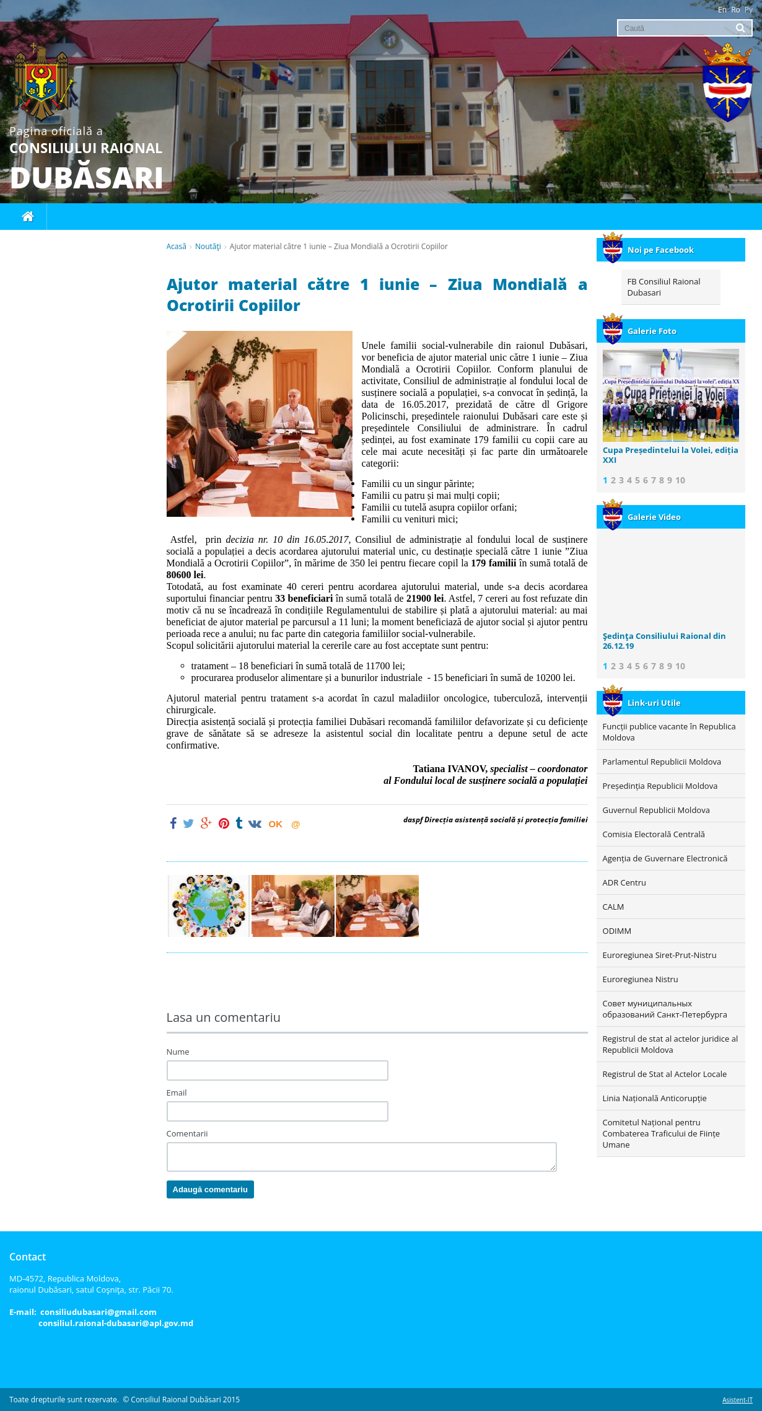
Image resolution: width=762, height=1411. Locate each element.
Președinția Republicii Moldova (660, 785)
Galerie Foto (640, 331)
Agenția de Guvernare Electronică (665, 858)
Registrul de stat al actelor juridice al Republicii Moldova (670, 1044)
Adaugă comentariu (210, 1189)
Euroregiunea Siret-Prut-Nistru (660, 954)
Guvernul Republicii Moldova (656, 809)
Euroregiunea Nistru (640, 979)
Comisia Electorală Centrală (654, 834)
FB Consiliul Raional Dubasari (664, 287)
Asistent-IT (737, 1400)
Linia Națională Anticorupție (655, 1098)
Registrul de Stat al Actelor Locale (665, 1073)
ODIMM (617, 930)
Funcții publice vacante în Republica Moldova (669, 732)
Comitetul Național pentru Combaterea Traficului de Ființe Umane (661, 1133)
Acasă (176, 246)
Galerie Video (642, 517)
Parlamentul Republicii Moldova (662, 761)
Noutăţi (208, 246)
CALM (613, 906)
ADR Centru (624, 882)
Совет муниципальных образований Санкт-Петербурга (665, 1009)
